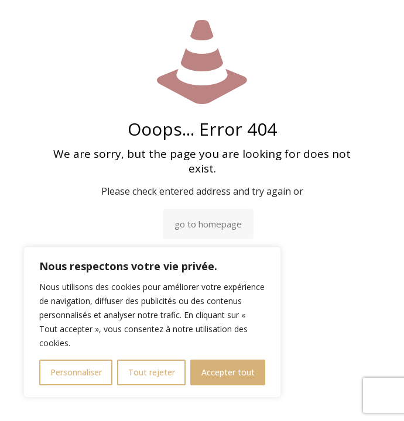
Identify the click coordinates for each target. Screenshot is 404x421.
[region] (152, 322)
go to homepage (208, 224)
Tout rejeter (151, 372)
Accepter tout (228, 372)
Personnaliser (76, 372)
